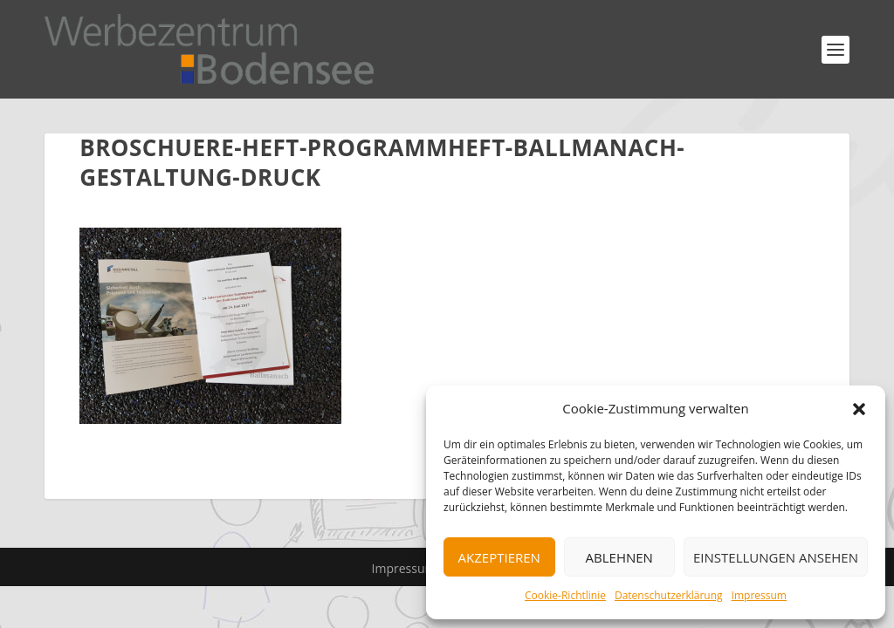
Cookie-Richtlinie (565, 595)
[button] (859, 409)
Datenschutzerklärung (669, 595)
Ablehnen (619, 557)
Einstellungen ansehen (775, 557)
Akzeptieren (499, 557)
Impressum (759, 595)
